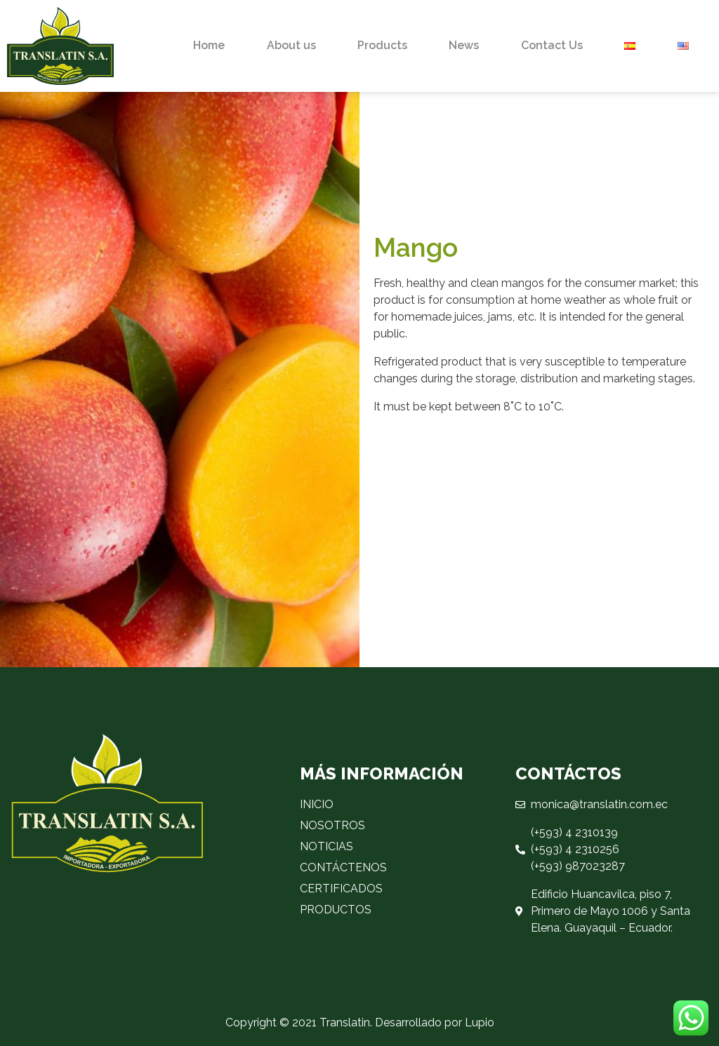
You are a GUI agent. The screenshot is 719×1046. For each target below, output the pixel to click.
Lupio (479, 1022)
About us (291, 45)
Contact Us (552, 45)
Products (382, 45)
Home (209, 45)
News (464, 45)
